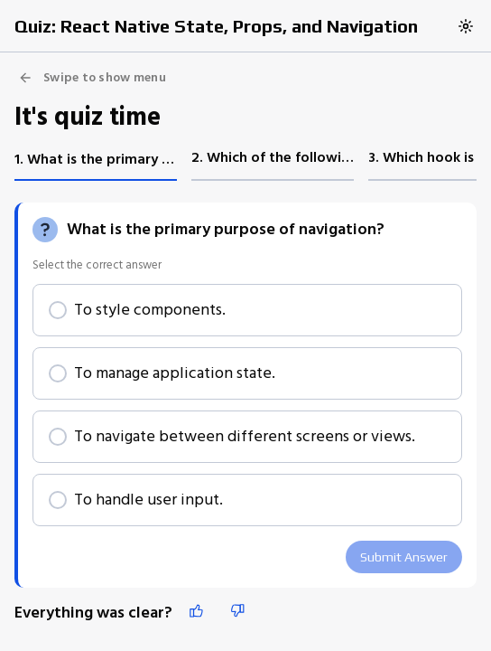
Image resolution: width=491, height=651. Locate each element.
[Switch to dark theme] (466, 26)
